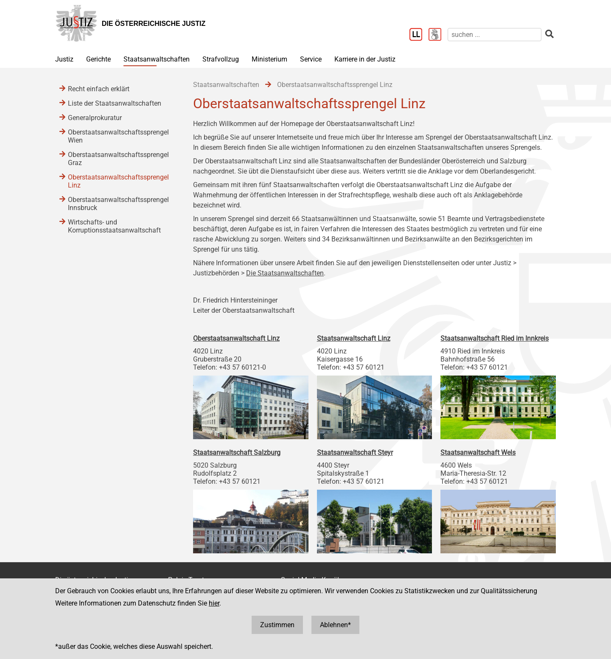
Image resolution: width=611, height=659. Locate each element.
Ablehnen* (335, 625)
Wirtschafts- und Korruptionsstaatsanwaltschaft (114, 226)
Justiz (64, 59)
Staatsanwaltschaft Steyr (355, 453)
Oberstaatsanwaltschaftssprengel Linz (118, 181)
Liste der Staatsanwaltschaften (114, 103)
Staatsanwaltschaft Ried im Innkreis (494, 338)
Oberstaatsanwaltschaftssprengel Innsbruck (118, 204)
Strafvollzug (220, 59)
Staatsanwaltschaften (156, 59)
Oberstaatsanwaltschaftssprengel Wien (118, 136)
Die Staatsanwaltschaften (285, 273)
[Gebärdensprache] (438, 35)
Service (311, 59)
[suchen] (494, 34)
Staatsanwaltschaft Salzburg (236, 453)
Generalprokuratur (95, 118)
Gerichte (98, 59)
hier (214, 603)
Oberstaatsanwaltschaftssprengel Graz (118, 159)
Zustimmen (277, 625)
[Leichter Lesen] (419, 35)
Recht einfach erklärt (98, 89)
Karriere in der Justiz (364, 59)
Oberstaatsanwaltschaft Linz (236, 338)
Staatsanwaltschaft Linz (353, 338)
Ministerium (269, 59)
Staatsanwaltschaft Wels (478, 453)
